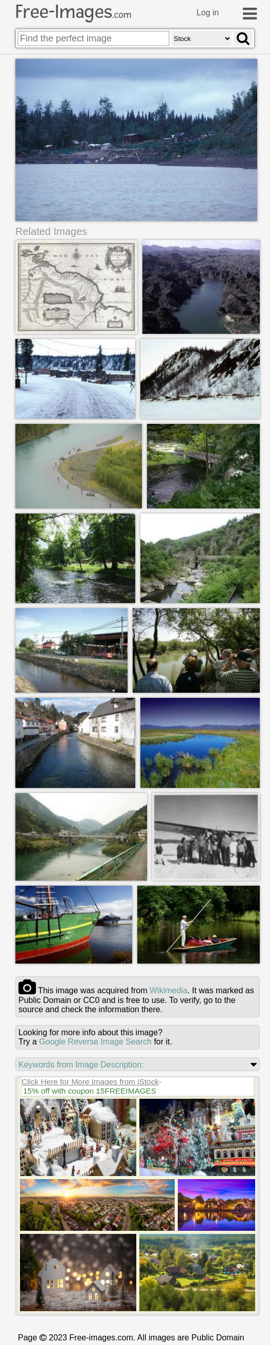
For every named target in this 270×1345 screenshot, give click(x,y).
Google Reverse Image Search (95, 1042)
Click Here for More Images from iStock (90, 1082)
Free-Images (73, 12)
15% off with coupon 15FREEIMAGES (89, 1091)
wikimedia (169, 991)
